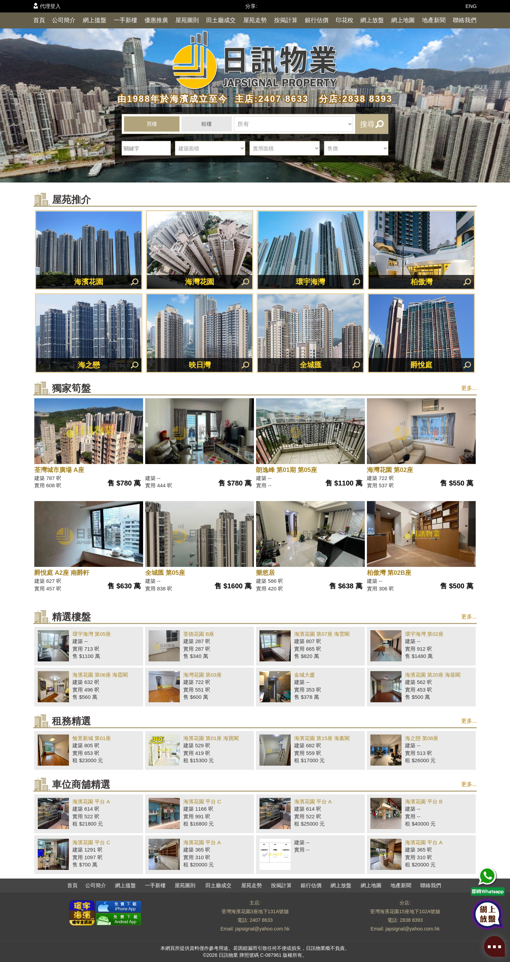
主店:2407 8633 (270, 99)
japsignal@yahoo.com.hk (262, 929)
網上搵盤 (94, 20)
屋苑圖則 (187, 20)
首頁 (39, 20)
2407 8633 (261, 920)
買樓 (152, 124)
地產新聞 (434, 20)
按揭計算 (286, 20)
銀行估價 (316, 20)
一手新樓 (125, 20)
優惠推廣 (156, 20)
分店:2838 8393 (352, 99)
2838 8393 (411, 920)
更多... (469, 388)
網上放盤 (372, 20)
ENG (471, 6)
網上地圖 (403, 20)
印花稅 (344, 20)
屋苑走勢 (255, 20)
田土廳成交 (221, 20)
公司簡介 (64, 20)
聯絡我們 (464, 20)
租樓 (206, 124)
